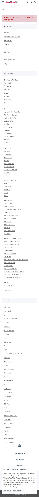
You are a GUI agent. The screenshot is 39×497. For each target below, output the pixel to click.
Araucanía (7, 100)
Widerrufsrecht (9, 60)
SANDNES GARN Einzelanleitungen (16, 259)
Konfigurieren (19, 459)
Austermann (8, 103)
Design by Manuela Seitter (13, 209)
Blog (5, 64)
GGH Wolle (7, 404)
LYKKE (6, 192)
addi (5, 435)
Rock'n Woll (8, 157)
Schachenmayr (9, 166)
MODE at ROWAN (10, 218)
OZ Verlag (7, 342)
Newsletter (8, 40)
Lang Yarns (8, 127)
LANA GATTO (8, 121)
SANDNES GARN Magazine (13, 275)
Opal (5, 145)
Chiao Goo (7, 419)
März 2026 (7, 89)
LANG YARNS (8, 250)
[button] (27, 2)
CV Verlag (7, 412)
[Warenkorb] (35, 2)
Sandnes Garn (9, 163)
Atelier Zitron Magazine (12, 241)
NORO (6, 142)
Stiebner (7, 307)
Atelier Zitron (8, 381)
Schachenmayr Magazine (12, 278)
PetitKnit (7, 227)
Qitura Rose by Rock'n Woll (13, 354)
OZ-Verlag (7, 256)
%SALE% (8, 290)
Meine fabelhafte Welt (11, 215)
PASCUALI (7, 148)
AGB (5, 48)
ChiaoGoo (7, 186)
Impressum (7, 491)
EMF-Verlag (8, 247)
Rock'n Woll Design (10, 269)
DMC (5, 109)
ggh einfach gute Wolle (12, 112)
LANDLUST (7, 212)
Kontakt (6, 33)
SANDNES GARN (9, 230)
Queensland (8, 154)
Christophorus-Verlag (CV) (13, 244)
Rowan (6, 160)
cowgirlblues (8, 106)
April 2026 (7, 83)
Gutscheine (8, 285)
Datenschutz (17, 491)
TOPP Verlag (8, 311)
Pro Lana (7, 151)
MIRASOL (7, 139)
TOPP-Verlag (8, 265)
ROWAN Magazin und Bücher (14, 272)
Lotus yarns (8, 133)
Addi (5, 183)
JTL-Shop (23, 494)
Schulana (7, 173)
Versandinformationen (12, 37)
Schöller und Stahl (10, 170)
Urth (5, 176)
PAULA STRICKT (9, 224)
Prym (5, 195)
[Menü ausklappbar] (3, 1)
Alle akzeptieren (20, 453)
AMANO (6, 97)
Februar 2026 (8, 86)
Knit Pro (6, 189)
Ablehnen (20, 465)
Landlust (7, 124)
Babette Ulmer (9, 206)
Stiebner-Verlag (9, 262)
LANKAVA (7, 130)
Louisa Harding (9, 136)
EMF (5, 385)
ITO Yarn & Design (10, 115)
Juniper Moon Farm (10, 118)
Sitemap (7, 52)
